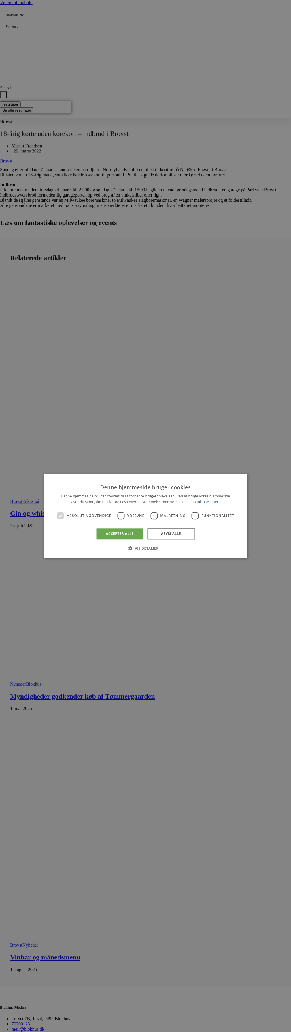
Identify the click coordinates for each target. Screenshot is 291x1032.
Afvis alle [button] (171, 533)
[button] (145, 548)
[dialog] (145, 516)
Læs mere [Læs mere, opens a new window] (212, 501)
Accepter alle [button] (119, 533)
